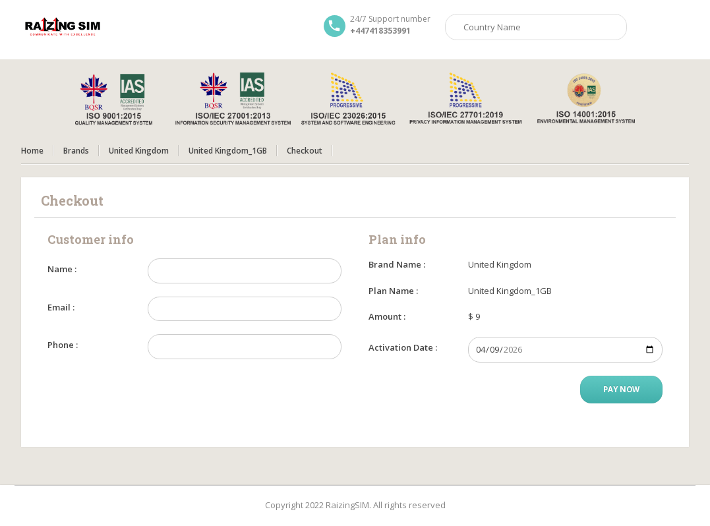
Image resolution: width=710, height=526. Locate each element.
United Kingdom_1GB (228, 150)
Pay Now (621, 389)
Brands (76, 150)
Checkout (304, 150)
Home (32, 150)
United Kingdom (139, 150)
